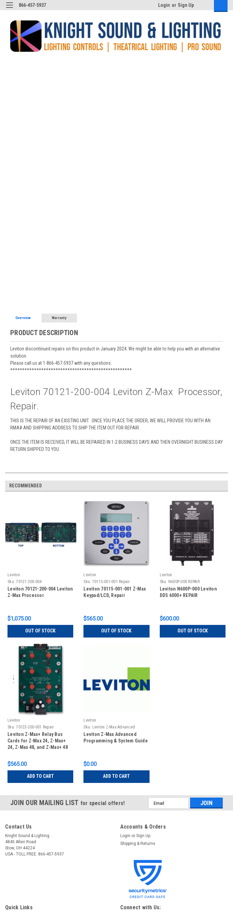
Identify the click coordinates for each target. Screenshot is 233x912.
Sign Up (186, 5)
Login (164, 5)
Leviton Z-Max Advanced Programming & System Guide (115, 737)
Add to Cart (40, 776)
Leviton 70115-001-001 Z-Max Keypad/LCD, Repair (114, 592)
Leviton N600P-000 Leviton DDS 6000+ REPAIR (188, 592)
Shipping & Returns (137, 843)
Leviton (13, 574)
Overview (23, 318)
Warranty (59, 318)
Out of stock (40, 630)
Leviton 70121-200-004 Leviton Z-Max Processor (40, 592)
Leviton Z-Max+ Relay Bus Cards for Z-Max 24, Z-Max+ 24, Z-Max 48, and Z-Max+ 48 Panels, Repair (37, 742)
